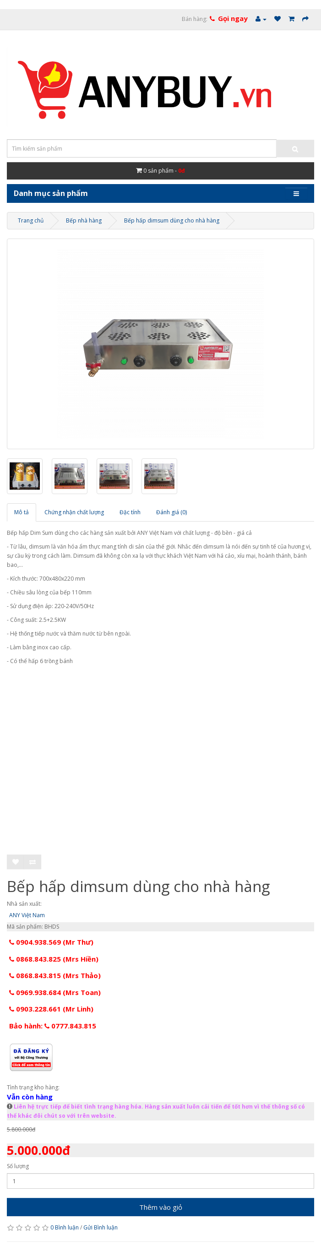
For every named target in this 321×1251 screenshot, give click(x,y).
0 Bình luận (64, 1227)
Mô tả (21, 512)
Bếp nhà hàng (84, 220)
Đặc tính (130, 512)
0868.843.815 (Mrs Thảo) (55, 975)
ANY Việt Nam (27, 915)
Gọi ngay (233, 18)
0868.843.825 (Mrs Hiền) (53, 958)
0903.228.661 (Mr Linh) (51, 1008)
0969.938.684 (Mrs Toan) (55, 992)
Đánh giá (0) (171, 512)
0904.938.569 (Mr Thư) (51, 941)
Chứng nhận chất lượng (74, 512)
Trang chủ (31, 220)
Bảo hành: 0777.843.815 (52, 1025)
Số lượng (18, 1166)
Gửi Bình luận (100, 1227)
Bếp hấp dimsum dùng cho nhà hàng (171, 220)
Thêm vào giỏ (160, 1207)
